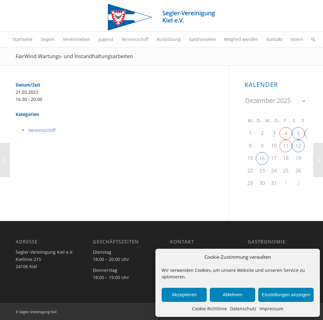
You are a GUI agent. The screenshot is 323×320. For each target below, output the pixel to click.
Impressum (271, 309)
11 (286, 145)
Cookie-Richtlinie (209, 309)
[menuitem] (22, 39)
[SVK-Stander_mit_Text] (161, 17)
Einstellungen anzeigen (286, 294)
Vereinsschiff (42, 130)
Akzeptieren (184, 294)
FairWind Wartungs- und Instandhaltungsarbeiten (74, 56)
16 (262, 158)
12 (298, 145)
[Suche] (311, 39)
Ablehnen (232, 294)
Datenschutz (243, 309)
